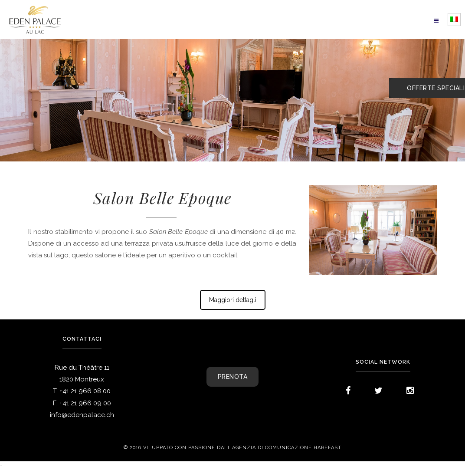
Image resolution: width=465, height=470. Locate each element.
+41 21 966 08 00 (85, 391)
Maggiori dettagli (232, 299)
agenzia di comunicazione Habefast (286, 447)
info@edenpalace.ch (82, 415)
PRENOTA (233, 376)
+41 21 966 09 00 (85, 403)
